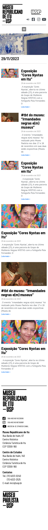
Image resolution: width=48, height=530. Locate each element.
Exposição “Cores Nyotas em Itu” (32, 74)
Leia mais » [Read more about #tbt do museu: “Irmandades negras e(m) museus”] (25, 155)
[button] (24, 29)
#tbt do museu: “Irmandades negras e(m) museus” (33, 121)
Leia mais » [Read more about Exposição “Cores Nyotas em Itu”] (25, 106)
